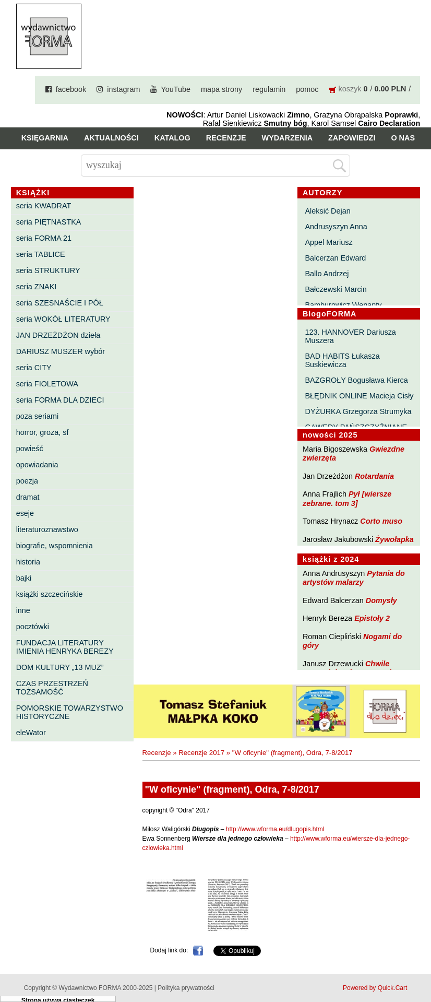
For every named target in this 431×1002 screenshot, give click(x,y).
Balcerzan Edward (335, 258)
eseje (25, 513)
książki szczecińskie (49, 594)
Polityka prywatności (186, 988)
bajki (24, 578)
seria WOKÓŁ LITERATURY (63, 319)
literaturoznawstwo (47, 529)
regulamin (269, 89)
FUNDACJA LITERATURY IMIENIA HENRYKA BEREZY (65, 647)
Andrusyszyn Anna (336, 226)
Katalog (172, 138)
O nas (403, 138)
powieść (29, 448)
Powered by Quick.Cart (375, 988)
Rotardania (374, 476)
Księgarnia (44, 138)
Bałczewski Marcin (336, 289)
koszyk (350, 89)
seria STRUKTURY (48, 270)
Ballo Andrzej (327, 273)
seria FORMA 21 (43, 238)
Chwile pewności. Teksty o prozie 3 (352, 668)
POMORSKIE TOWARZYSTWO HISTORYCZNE (69, 712)
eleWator (31, 732)
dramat (28, 497)
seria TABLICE (40, 254)
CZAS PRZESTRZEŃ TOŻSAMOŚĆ (52, 687)
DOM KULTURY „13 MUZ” (60, 667)
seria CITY (34, 367)
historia (28, 562)
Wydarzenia (287, 138)
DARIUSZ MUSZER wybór (60, 351)
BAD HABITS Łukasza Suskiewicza (342, 360)
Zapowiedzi (351, 138)
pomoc (307, 89)
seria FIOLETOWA (47, 384)
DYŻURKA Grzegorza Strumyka (358, 411)
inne (23, 610)
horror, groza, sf (42, 432)
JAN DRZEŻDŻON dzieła (58, 335)
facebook (71, 89)
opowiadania (37, 465)
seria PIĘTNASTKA (48, 222)
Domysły (381, 600)
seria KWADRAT (43, 206)
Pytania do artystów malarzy (354, 577)
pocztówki (32, 626)
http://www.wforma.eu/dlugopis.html (275, 829)
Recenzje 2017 (201, 753)
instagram (123, 89)
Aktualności (111, 138)
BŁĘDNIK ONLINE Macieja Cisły (359, 396)
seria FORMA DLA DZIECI (60, 400)
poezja (27, 481)
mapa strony (221, 89)
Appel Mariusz (329, 242)
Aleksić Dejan (328, 211)
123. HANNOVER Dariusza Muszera (350, 336)
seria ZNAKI (36, 286)
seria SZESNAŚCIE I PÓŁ (59, 303)
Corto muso (381, 521)
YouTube (175, 89)
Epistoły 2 (372, 618)
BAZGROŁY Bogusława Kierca (356, 380)
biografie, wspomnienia (54, 545)
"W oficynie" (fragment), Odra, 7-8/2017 (292, 753)
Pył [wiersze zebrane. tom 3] (347, 498)
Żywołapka (394, 539)
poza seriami (37, 416)
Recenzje (226, 138)
